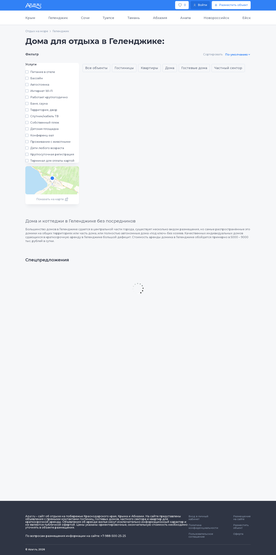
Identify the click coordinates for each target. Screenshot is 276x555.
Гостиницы (124, 68)
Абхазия (160, 18)
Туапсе (108, 18)
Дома (169, 68)
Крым (30, 18)
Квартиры (149, 68)
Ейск (246, 18)
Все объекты (96, 68)
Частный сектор (228, 68)
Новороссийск (216, 18)
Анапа (185, 18)
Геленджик (58, 18)
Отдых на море (36, 31)
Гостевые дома (194, 68)
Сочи (85, 18)
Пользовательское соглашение (201, 535)
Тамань (133, 18)
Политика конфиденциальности (203, 527)
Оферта (238, 533)
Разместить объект (241, 527)
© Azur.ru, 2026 (35, 549)
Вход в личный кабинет (198, 518)
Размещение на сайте (242, 518)
